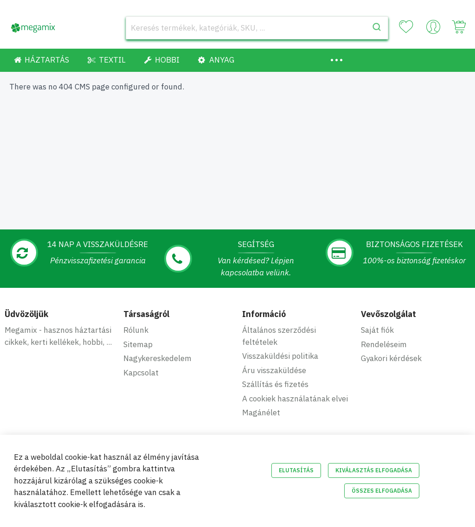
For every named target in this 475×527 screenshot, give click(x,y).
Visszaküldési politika (280, 356)
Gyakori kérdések (391, 358)
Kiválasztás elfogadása (373, 470)
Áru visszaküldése (274, 370)
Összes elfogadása (382, 490)
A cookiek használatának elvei (295, 399)
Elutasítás (296, 470)
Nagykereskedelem (157, 358)
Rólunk (135, 330)
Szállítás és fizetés (275, 384)
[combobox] (257, 27)
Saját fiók (377, 330)
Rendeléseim (384, 344)
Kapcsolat (141, 373)
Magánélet (261, 412)
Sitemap (138, 344)
